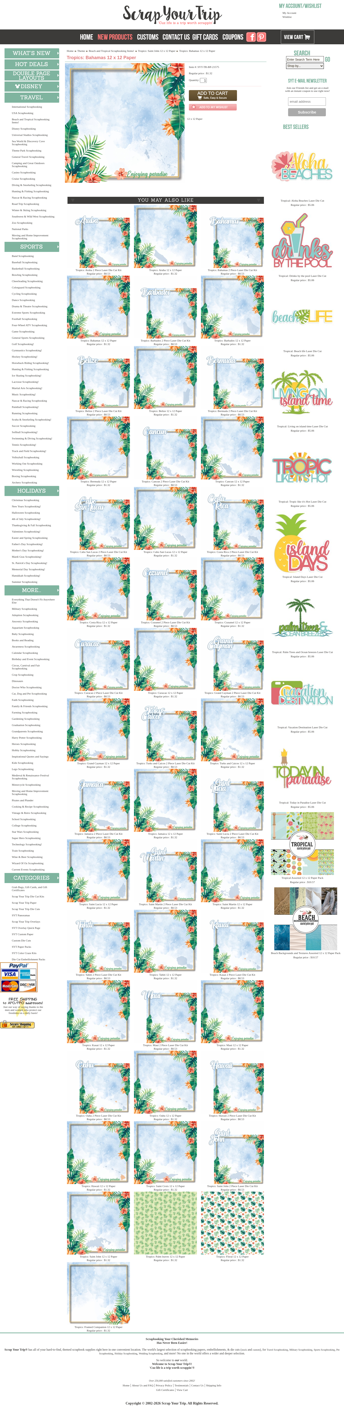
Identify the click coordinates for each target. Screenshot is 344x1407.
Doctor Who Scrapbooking (27, 687)
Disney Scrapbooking (24, 128)
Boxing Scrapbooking (24, 476)
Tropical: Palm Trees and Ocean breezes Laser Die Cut (302, 652)
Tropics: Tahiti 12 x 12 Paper (165, 974)
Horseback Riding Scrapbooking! (30, 362)
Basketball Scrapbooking (26, 268)
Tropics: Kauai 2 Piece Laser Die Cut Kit (232, 974)
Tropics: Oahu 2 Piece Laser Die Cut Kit (98, 1115)
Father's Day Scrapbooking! (27, 544)
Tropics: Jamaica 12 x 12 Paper (165, 833)
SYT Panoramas (21, 915)
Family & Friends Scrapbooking (30, 706)
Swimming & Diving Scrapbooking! (32, 438)
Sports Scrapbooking (324, 1349)
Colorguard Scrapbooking (26, 287)
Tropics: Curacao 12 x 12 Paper (165, 692)
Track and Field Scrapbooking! (29, 450)
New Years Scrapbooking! (26, 506)
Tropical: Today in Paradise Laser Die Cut (302, 802)
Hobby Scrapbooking (24, 750)
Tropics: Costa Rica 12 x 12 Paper (99, 622)
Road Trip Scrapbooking (25, 203)
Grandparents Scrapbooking (27, 731)
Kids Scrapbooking (22, 762)
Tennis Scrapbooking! (24, 444)
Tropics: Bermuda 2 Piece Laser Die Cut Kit (232, 410)
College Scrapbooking (24, 825)
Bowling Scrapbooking (25, 274)
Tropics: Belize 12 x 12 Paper (165, 410)
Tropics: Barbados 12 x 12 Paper (232, 340)
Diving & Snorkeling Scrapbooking (31, 184)
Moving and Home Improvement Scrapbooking (30, 237)
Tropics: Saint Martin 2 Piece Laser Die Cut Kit (165, 904)
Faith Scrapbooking (22, 699)
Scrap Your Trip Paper (24, 902)
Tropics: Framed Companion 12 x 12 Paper (98, 1326)
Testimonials (182, 1385)
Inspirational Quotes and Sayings (30, 756)
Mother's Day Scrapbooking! (28, 550)
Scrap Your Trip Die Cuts (26, 908)
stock (244, 1349)
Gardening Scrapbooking (26, 718)
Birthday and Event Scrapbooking (30, 659)
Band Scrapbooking (23, 255)
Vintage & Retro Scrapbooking (29, 812)
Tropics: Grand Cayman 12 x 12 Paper (98, 763)
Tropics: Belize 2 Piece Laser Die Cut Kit (98, 410)
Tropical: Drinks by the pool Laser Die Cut (302, 275)
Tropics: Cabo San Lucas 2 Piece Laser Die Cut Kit (98, 551)
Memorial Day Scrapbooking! (28, 569)
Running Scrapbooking (25, 413)
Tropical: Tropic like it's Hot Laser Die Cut (302, 501)
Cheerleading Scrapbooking (27, 281)
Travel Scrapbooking (277, 1349)
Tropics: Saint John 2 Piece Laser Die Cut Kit (232, 1186)
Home (70, 50)
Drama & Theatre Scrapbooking (29, 306)
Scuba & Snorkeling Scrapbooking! (31, 419)
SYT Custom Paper (22, 934)
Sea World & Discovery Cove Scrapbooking (28, 143)
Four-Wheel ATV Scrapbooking (29, 325)
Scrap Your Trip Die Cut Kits (28, 896)
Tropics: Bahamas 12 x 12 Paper (99, 340)
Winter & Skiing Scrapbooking (29, 210)
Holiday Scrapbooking (126, 1353)
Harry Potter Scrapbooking (27, 737)
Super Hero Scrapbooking (26, 838)
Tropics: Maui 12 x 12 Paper (232, 1045)
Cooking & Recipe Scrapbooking (30, 806)
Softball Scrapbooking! (25, 432)
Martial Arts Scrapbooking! (27, 388)
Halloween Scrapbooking (26, 512)
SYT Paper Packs (21, 946)
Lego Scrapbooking (22, 769)
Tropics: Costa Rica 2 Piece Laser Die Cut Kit (232, 551)
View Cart (182, 1389)
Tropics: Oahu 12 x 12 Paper (165, 1115)
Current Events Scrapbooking (28, 869)
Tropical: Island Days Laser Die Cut (302, 576)
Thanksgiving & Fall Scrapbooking (31, 525)
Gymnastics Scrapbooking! (27, 350)
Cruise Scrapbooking (23, 178)
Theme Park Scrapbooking (26, 150)
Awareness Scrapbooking (26, 646)
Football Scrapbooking (24, 318)
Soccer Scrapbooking (24, 425)
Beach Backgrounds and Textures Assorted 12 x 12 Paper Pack (305, 953)
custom (256, 1349)
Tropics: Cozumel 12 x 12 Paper (232, 622)
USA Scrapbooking (22, 113)
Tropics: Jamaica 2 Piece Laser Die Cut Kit (99, 833)
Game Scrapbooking (23, 331)
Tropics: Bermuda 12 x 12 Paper (99, 481)
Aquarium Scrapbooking (25, 627)
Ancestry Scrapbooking (25, 621)
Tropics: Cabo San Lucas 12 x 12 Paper (165, 551)
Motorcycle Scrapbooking (26, 784)
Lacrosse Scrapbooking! (25, 381)
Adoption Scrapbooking (25, 615)
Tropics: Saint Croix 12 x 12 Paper (165, 1186)
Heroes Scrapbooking (24, 743)
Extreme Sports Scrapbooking (28, 312)
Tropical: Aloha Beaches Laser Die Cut (302, 200)
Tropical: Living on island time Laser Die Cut (302, 426)
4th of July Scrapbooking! (26, 518)
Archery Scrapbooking (24, 482)
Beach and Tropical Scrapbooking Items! (30, 121)
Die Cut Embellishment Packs (28, 959)
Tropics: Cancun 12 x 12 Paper (232, 481)
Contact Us (197, 1385)
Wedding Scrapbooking (150, 1353)
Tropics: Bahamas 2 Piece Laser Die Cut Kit (232, 270)
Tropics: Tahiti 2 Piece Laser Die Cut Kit (98, 974)
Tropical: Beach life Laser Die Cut (302, 351)
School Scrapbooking (24, 819)
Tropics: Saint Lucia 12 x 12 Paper (98, 904)
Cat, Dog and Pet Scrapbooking (29, 693)
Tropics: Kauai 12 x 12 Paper (98, 1045)
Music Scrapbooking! (24, 394)
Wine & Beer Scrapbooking (27, 856)
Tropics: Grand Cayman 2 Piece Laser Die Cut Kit (232, 692)
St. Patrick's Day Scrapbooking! (29, 562)
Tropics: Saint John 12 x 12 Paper (157, 50)
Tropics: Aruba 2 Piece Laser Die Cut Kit (98, 270)
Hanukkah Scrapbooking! (26, 575)
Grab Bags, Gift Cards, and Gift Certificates (29, 889)
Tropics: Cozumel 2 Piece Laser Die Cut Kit (165, 622)
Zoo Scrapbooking (22, 222)
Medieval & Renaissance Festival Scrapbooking (30, 777)
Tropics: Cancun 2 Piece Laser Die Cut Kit (165, 481)
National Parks (20, 229)
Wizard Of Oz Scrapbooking (28, 863)
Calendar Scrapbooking (25, 652)
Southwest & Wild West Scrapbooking (33, 216)
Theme (81, 50)
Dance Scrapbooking (23, 299)
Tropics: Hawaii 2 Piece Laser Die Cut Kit (232, 1115)
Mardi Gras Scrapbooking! (27, 556)
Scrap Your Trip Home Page (138, 14)
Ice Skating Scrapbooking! (26, 375)
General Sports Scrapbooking (28, 337)
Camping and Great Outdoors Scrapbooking (28, 165)
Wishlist (287, 16)
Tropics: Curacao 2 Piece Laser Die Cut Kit (98, 692)
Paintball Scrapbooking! (25, 406)
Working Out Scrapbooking (27, 463)
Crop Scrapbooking (22, 674)
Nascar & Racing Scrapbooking (29, 197)
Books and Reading (22, 640)
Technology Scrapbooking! (27, 844)
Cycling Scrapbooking (24, 293)
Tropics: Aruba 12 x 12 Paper (165, 270)
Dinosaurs (17, 680)
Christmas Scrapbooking (25, 500)
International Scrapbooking (27, 106)
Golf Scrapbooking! (23, 344)
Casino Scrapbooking (24, 172)
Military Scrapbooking (24, 608)
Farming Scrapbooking (24, 712)
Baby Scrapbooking (23, 633)
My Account (289, 12)
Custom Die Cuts (21, 940)
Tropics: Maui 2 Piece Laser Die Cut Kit (165, 1045)
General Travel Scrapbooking (28, 156)
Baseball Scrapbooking (25, 262)
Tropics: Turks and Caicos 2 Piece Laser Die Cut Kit (165, 763)
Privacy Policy (164, 1385)
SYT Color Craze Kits (24, 953)
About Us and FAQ (142, 1385)
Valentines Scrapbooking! (26, 531)
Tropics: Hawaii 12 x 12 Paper (98, 1186)
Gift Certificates (165, 1389)
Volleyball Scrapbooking (25, 457)
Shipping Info (213, 1385)
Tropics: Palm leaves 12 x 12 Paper (165, 1256)
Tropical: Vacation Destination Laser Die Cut (303, 727)
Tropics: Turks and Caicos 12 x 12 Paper (232, 763)
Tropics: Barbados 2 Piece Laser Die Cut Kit (165, 340)
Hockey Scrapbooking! (25, 356)
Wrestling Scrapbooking (25, 469)
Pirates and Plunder (22, 800)
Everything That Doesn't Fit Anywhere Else (33, 601)
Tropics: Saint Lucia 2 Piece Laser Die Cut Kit (232, 833)
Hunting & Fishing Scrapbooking (30, 191)
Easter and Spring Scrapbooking (30, 537)
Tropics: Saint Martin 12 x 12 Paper (232, 904)
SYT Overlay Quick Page (26, 927)
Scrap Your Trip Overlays (26, 921)
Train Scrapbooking (23, 850)
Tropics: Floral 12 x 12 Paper (232, 1256)
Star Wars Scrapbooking (25, 831)
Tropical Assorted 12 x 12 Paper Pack (302, 877)
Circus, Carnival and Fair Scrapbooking (26, 667)
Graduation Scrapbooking (26, 725)
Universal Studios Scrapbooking (30, 134)
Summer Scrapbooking (24, 581)
